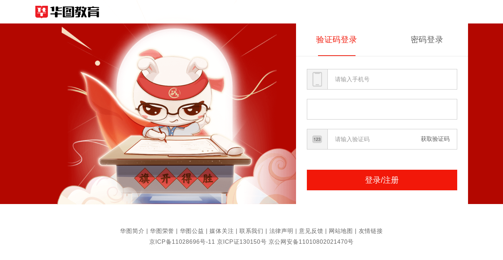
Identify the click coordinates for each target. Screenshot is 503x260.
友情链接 (371, 231)
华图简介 (132, 231)
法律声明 (281, 231)
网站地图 (341, 231)
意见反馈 (311, 231)
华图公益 (192, 231)
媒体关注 (221, 231)
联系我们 (251, 231)
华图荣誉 (162, 231)
